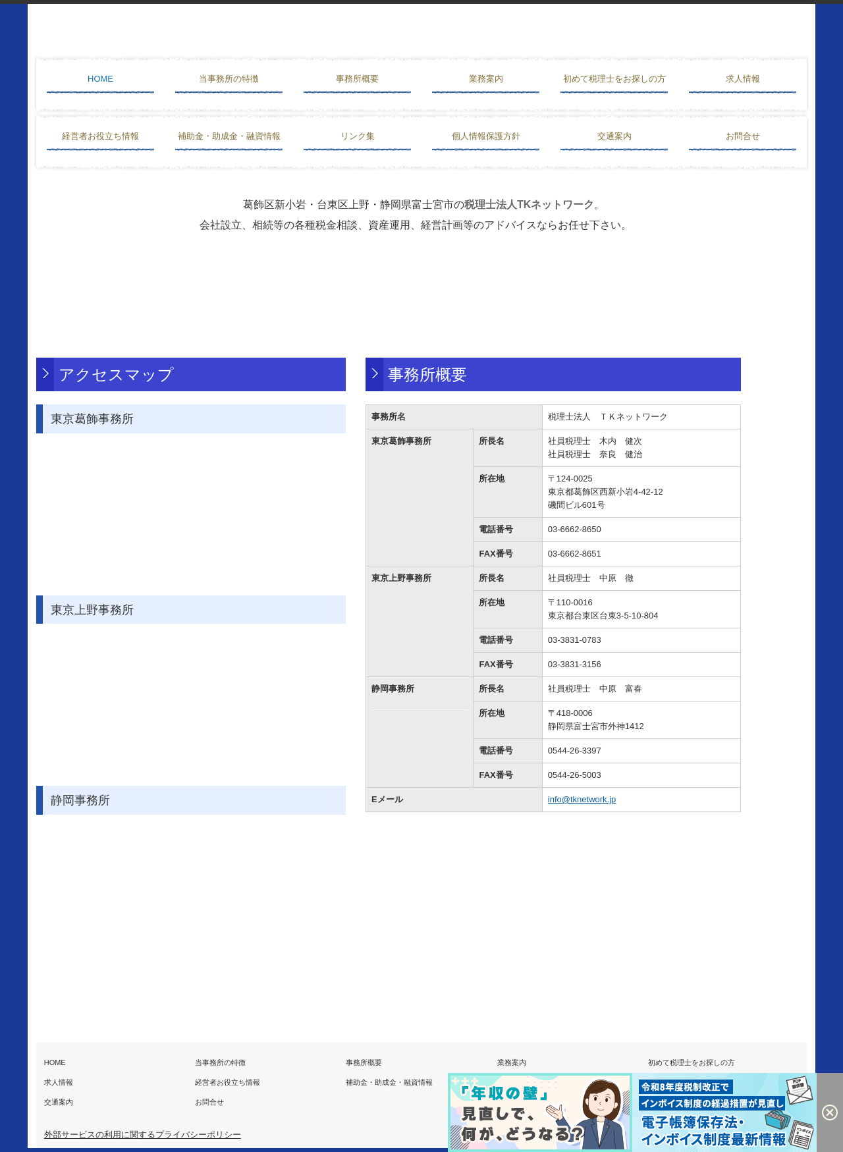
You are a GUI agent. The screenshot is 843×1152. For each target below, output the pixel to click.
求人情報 (743, 79)
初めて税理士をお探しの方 (614, 79)
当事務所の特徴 (229, 79)
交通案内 (614, 136)
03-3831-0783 (574, 640)
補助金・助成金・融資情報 (229, 136)
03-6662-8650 (574, 529)
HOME (100, 79)
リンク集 (357, 136)
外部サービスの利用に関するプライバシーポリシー (142, 1134)
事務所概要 (357, 79)
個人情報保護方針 (486, 136)
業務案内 (486, 79)
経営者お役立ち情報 (100, 136)
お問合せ (743, 136)
